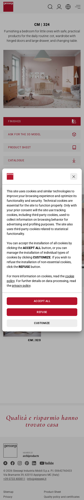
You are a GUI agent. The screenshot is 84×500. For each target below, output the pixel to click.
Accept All (42, 301)
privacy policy (21, 285)
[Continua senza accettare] (73, 176)
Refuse (42, 312)
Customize (42, 323)
